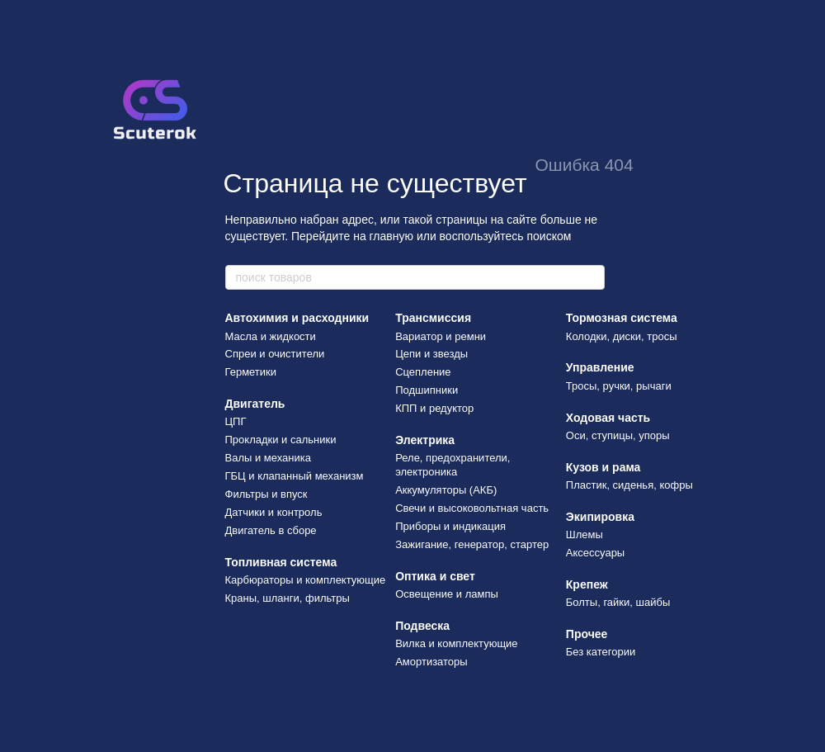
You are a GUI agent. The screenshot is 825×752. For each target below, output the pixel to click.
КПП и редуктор (434, 408)
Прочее (587, 634)
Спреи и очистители (275, 354)
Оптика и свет (435, 576)
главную (391, 236)
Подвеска (422, 625)
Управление (600, 367)
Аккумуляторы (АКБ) (446, 490)
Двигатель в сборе (271, 530)
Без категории (600, 652)
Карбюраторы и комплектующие (305, 580)
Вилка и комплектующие (456, 643)
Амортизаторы (431, 661)
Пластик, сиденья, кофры (629, 485)
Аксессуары (595, 552)
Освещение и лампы (446, 594)
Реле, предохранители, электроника (452, 465)
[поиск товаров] (591, 277)
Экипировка (600, 516)
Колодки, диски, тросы (621, 336)
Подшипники (426, 390)
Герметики (251, 372)
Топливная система (281, 562)
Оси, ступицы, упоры (618, 435)
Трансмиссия (433, 317)
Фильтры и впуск (266, 494)
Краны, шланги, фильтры (287, 598)
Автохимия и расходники (297, 317)
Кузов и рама (603, 467)
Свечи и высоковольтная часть (472, 508)
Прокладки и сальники (281, 439)
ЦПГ (236, 421)
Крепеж (587, 584)
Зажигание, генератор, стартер (472, 544)
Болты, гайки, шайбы (618, 602)
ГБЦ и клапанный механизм (294, 476)
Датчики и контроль (274, 512)
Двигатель (255, 403)
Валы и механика (268, 458)
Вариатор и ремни (440, 336)
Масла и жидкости (270, 336)
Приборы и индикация (450, 526)
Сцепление (422, 372)
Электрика (425, 440)
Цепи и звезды (431, 354)
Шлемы (584, 534)
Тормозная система (621, 317)
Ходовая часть (608, 417)
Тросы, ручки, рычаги (619, 386)
